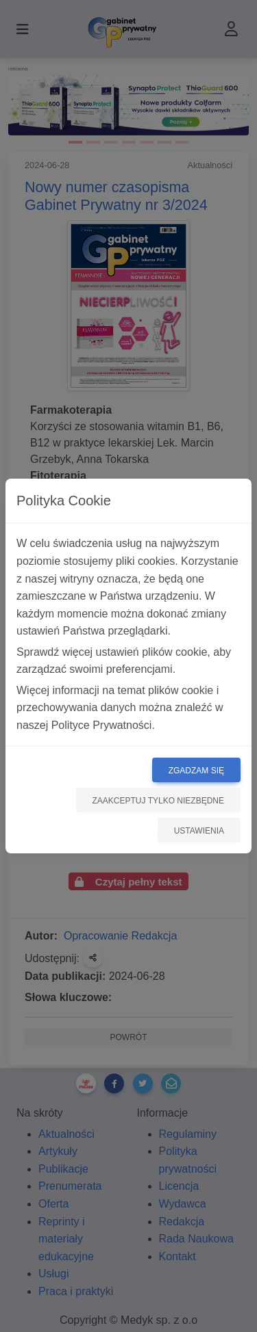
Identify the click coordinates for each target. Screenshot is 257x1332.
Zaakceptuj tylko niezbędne (159, 800)
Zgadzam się (196, 770)
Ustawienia (199, 831)
